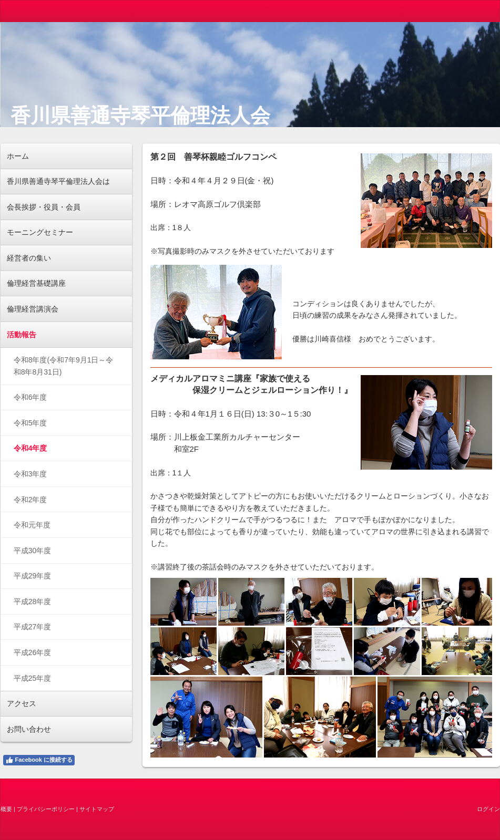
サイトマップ (96, 809)
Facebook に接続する (39, 760)
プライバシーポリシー (46, 809)
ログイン (488, 809)
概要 (6, 809)
